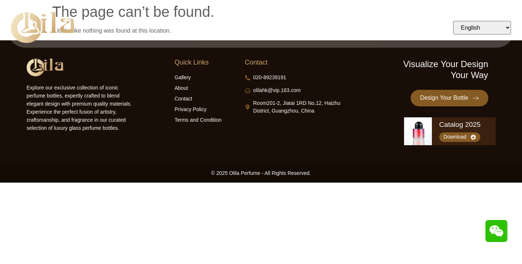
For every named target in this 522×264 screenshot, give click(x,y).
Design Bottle (205, 27)
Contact (369, 27)
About (338, 27)
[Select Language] (482, 27)
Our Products (250, 27)
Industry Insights (298, 27)
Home (168, 27)
